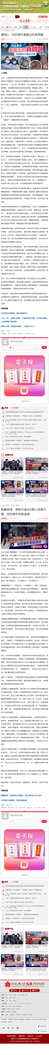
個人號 (13, 1020)
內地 (10, 1006)
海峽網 (36, 1030)
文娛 (3, 1017)
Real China (29, 1014)
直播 (10, 1009)
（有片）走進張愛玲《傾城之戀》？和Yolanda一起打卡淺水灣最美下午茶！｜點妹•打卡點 (26, 436)
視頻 (3, 1009)
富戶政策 (30, 334)
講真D (10, 334)
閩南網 (40, 1030)
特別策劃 (13, 1023)
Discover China (12, 1014)
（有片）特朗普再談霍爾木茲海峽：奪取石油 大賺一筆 (24, 427)
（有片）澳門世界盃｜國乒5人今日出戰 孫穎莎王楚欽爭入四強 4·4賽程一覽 (25, 423)
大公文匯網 (5, 30)
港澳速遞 (24, 1026)
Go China (4, 1014)
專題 (3, 1023)
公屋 (37, 334)
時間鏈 (17, 408)
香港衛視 (16, 1030)
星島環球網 (28, 1030)
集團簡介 (15, 1001)
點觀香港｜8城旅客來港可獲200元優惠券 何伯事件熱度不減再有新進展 (36, 501)
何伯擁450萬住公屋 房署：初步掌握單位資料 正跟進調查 (36, 476)
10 (3, 452)
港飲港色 (19, 1017)
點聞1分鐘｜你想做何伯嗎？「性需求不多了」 (18, 326)
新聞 (12, 511)
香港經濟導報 (22, 1030)
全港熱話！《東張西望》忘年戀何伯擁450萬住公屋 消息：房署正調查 (12, 477)
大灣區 (14, 1006)
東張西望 (22, 334)
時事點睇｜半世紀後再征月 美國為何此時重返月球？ (23, 448)
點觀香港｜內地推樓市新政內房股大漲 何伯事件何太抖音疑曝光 (12, 501)
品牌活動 (26, 1001)
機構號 (18, 1020)
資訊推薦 (12, 1026)
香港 (17, 511)
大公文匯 (24, 21)
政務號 (8, 1020)
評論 (12, 30)
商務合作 (30, 1047)
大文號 (3, 1020)
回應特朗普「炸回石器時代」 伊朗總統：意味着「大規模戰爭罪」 (26, 418)
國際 (22, 1006)
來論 (3, 39)
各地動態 (18, 1026)
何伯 (15, 334)
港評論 (14, 1012)
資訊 (3, 1026)
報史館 (36, 1001)
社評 (6, 1012)
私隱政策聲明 (11, 1047)
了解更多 (24, 401)
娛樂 (14, 1017)
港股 (44, 813)
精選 (14, 1009)
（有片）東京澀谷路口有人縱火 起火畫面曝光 (21, 440)
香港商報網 (10, 1030)
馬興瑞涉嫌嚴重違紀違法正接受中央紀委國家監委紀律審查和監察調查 (26, 413)
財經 (26, 1006)
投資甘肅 (10, 1033)
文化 (6, 1017)
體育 (10, 1017)
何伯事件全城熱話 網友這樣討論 (14, 313)
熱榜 (6, 408)
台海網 (44, 1030)
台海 (19, 1006)
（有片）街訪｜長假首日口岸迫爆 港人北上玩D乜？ (23, 431)
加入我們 (39, 1047)
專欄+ (6, 1026)
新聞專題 (7, 1023)
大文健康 (30, 1026)
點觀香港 (4, 524)
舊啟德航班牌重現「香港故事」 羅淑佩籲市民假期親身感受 (26, 444)
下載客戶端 (43, 17)
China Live (21, 1014)
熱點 (6, 1009)
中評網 (32, 1030)
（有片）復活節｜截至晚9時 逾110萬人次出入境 (22, 452)
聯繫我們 (22, 1047)
